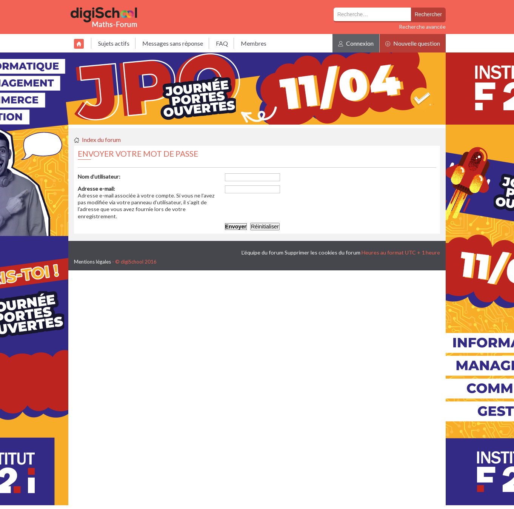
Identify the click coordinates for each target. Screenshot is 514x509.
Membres (253, 43)
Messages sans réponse (172, 43)
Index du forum (101, 139)
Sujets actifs (113, 43)
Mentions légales (92, 262)
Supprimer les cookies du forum (322, 252)
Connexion (356, 43)
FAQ (222, 43)
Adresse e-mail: (96, 188)
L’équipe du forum (262, 252)
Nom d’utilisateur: (99, 176)
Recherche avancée (422, 26)
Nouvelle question (412, 43)
